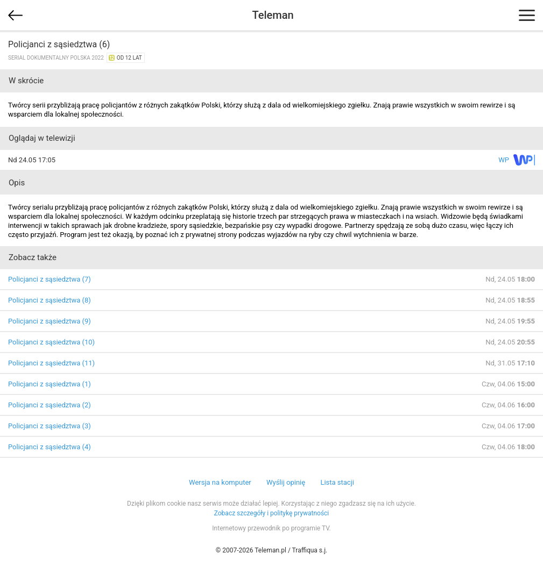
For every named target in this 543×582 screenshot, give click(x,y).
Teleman (272, 15)
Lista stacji (337, 482)
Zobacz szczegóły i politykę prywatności (271, 513)
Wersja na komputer (220, 482)
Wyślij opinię (285, 482)
